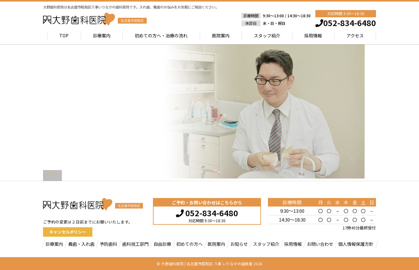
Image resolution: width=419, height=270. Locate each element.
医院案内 (221, 35)
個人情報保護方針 (355, 244)
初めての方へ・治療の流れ (161, 35)
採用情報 (313, 35)
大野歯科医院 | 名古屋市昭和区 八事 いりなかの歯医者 (207, 263)
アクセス (355, 35)
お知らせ (239, 244)
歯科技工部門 (135, 244)
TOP (64, 35)
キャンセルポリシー (67, 232)
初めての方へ (189, 244)
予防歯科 (108, 244)
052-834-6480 (207, 212)
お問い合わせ (320, 244)
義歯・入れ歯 (81, 244)
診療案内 (102, 35)
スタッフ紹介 (267, 35)
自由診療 (162, 244)
